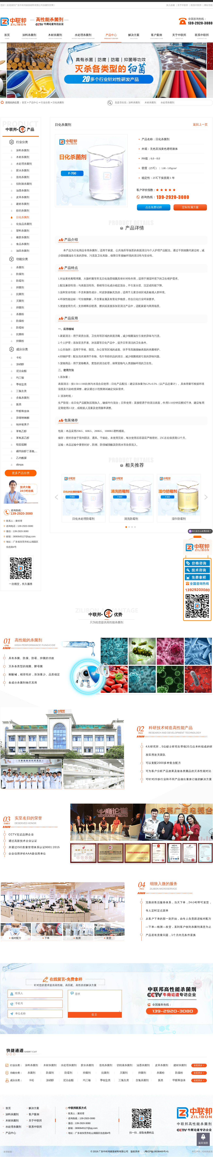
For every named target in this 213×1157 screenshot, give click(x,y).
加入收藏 (170, 5)
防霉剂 (20, 280)
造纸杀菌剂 (22, 177)
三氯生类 (21, 391)
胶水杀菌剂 (22, 170)
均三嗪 (20, 377)
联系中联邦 (196, 5)
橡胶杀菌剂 (22, 237)
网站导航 (208, 5)
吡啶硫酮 (21, 444)
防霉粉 (20, 327)
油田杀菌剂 (22, 250)
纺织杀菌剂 (22, 210)
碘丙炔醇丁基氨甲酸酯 (27, 451)
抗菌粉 (20, 334)
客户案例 (156, 36)
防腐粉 (20, 320)
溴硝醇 (20, 364)
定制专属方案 (190, 207)
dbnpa (20, 464)
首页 (7, 36)
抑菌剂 (20, 287)
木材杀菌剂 (55, 36)
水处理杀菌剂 (83, 36)
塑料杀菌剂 (22, 230)
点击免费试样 (153, 207)
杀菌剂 (20, 267)
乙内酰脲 (21, 458)
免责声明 (196, 1151)
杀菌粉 (20, 314)
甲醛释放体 (22, 411)
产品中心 (111, 36)
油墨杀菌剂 (22, 190)
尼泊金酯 (21, 371)
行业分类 (45, 102)
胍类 (18, 404)
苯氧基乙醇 (22, 437)
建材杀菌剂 (22, 203)
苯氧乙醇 (21, 431)
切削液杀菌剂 (24, 183)
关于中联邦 (182, 5)
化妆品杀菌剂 (24, 224)
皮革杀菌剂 (22, 197)
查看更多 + (199, 1065)
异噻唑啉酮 (22, 417)
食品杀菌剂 (22, 244)
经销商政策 (207, 1151)
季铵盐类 (21, 384)
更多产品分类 (21, 473)
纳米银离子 (22, 424)
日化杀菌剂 (58, 102)
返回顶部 (203, 1142)
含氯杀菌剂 (22, 397)
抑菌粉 (20, 341)
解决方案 (134, 36)
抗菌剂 (20, 294)
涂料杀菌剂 (29, 36)
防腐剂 (20, 274)
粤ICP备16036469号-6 (156, 1151)
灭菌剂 (20, 300)
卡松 (18, 357)
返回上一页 (200, 124)
